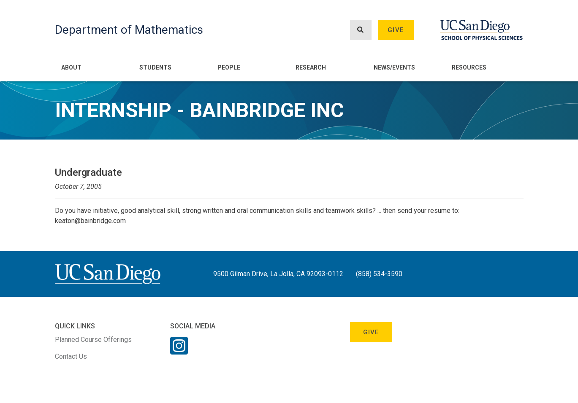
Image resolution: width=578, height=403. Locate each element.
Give (396, 30)
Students (155, 67)
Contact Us (71, 356)
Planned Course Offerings (93, 340)
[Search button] (360, 30)
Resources (469, 67)
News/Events (394, 67)
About (71, 67)
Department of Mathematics (129, 30)
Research (311, 67)
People (228, 67)
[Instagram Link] (179, 351)
